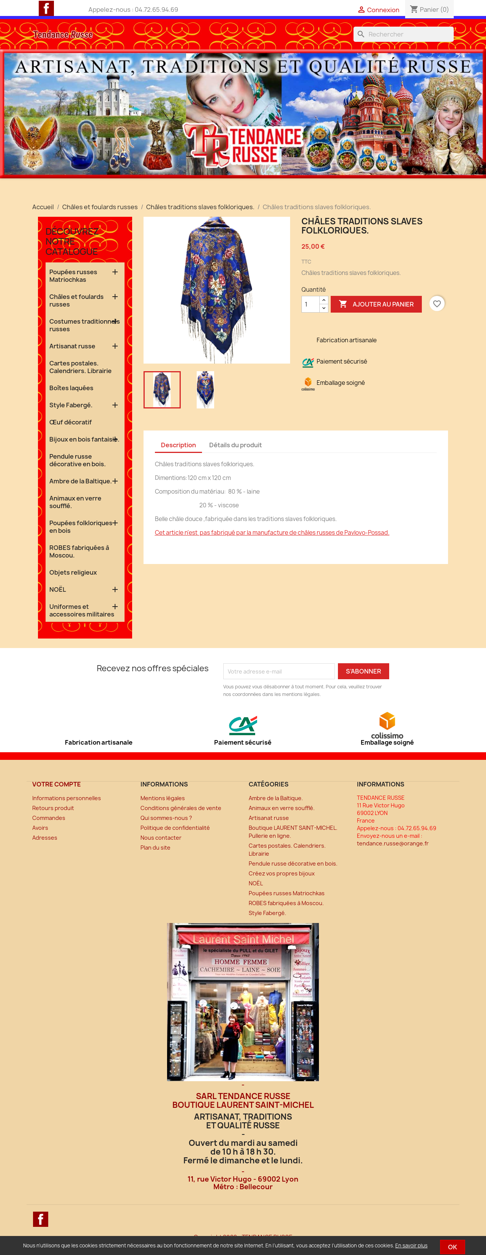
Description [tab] (178, 445)
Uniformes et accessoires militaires (81, 610)
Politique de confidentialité (175, 827)
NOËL (57, 589)
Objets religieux (73, 572)
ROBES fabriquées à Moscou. (79, 551)
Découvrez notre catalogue (72, 241)
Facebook (46, 8)
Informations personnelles (66, 798)
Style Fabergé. (71, 405)
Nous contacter (160, 837)
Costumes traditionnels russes (84, 325)
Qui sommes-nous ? (166, 817)
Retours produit (53, 808)
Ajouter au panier (376, 304)
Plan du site (155, 847)
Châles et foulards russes (76, 300)
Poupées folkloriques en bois (80, 527)
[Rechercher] (403, 34)
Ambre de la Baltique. (80, 481)
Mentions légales (162, 798)
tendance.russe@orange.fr (393, 843)
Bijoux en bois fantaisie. (84, 439)
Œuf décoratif (70, 422)
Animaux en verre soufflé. (75, 502)
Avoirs (40, 827)
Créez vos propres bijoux (282, 873)
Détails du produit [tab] (235, 445)
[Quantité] (310, 304)
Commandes (48, 817)
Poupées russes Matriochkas (73, 276)
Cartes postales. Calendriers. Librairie (80, 367)
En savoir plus (411, 1245)
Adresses (44, 837)
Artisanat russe (72, 346)
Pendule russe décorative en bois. (77, 460)
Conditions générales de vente (180, 808)
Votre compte (56, 784)
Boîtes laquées (71, 388)
